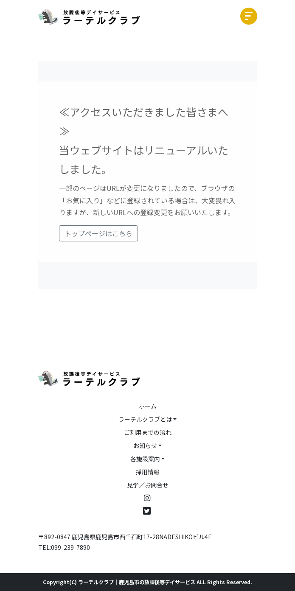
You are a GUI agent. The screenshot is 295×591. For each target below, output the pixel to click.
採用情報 (148, 472)
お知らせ (145, 445)
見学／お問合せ (148, 485)
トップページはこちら (98, 233)
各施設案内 (145, 458)
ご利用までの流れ (147, 432)
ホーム (148, 406)
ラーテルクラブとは (145, 419)
